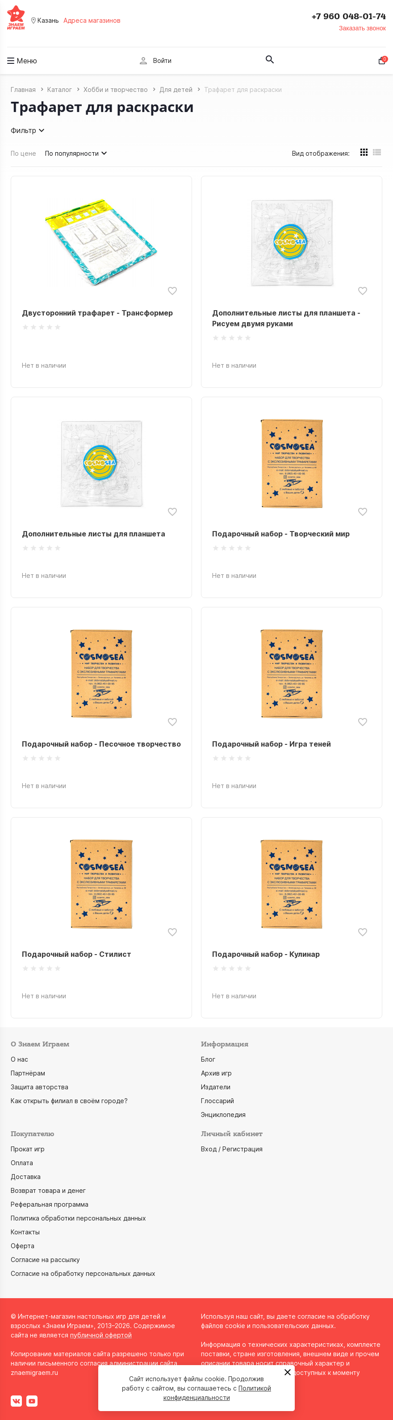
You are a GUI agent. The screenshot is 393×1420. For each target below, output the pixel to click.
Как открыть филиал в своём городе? (69, 1100)
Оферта (22, 1246)
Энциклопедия (223, 1114)
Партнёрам (28, 1073)
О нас (19, 1059)
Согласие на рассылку (45, 1259)
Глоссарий (217, 1100)
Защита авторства (39, 1087)
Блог (208, 1059)
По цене (23, 153)
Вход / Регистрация (232, 1149)
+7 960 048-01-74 (349, 16)
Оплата (22, 1163)
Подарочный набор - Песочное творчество (101, 743)
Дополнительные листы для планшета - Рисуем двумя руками (286, 318)
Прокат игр (28, 1149)
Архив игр (216, 1073)
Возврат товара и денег (48, 1190)
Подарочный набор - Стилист (76, 954)
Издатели (215, 1087)
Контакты (25, 1232)
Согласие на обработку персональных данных (83, 1273)
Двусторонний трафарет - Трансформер (97, 312)
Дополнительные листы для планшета (93, 533)
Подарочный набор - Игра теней (271, 743)
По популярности (77, 153)
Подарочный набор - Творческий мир (281, 533)
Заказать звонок (362, 28)
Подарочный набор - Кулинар (266, 954)
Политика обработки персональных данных (78, 1218)
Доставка (26, 1176)
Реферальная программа (49, 1204)
